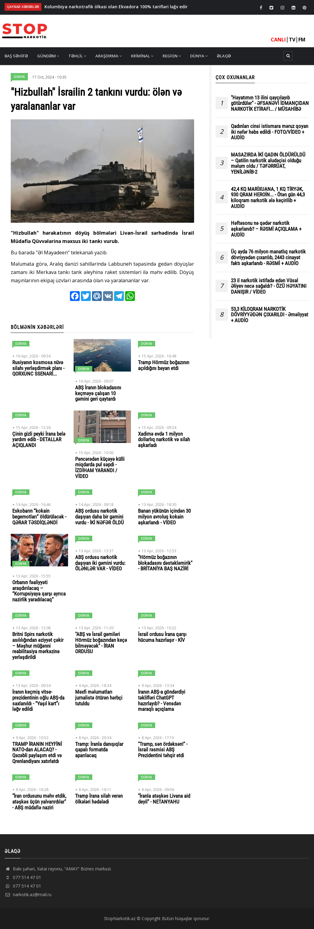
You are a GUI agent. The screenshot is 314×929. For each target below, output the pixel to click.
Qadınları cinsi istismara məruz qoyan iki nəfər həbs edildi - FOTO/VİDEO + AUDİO (269, 132)
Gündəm (48, 56)
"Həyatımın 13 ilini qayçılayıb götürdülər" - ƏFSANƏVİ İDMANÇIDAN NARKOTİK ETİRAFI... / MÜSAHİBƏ (270, 103)
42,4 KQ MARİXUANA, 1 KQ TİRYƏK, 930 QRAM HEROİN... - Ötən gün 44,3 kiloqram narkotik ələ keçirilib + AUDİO (268, 197)
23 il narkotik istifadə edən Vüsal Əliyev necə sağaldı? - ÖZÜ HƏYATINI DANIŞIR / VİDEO (268, 286)
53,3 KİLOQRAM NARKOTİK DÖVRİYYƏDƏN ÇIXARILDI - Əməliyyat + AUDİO (269, 314)
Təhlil (77, 56)
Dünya (199, 56)
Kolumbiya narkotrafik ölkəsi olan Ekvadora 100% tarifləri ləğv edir (116, 7)
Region (172, 56)
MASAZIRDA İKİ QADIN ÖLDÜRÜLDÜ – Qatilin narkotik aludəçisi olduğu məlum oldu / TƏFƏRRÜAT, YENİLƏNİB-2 (268, 163)
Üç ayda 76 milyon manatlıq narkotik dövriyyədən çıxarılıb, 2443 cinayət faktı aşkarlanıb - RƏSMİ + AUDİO (268, 257)
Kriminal (142, 56)
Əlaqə (224, 56)
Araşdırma (108, 56)
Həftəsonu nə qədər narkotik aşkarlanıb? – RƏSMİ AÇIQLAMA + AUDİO (266, 228)
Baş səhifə (16, 56)
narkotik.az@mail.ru (28, 894)
